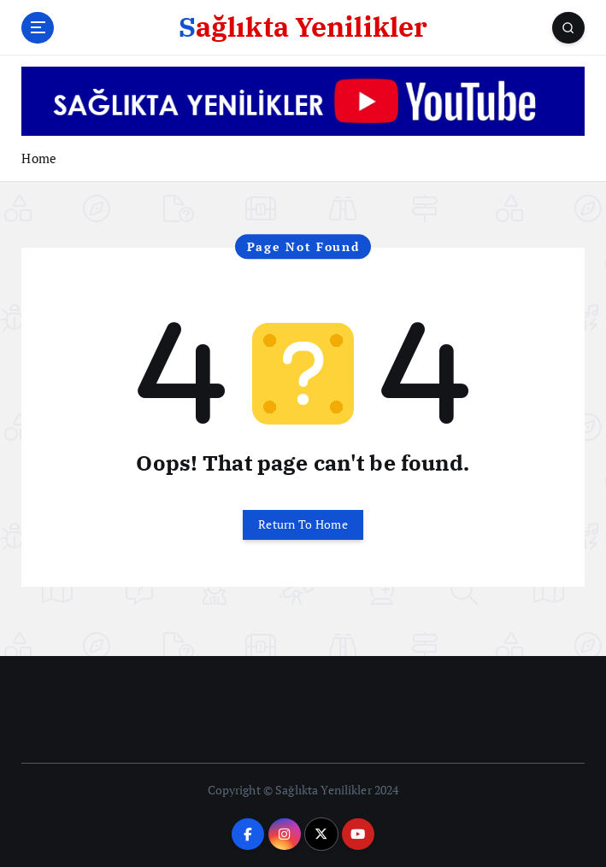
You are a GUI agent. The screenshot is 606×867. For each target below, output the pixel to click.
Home (38, 158)
